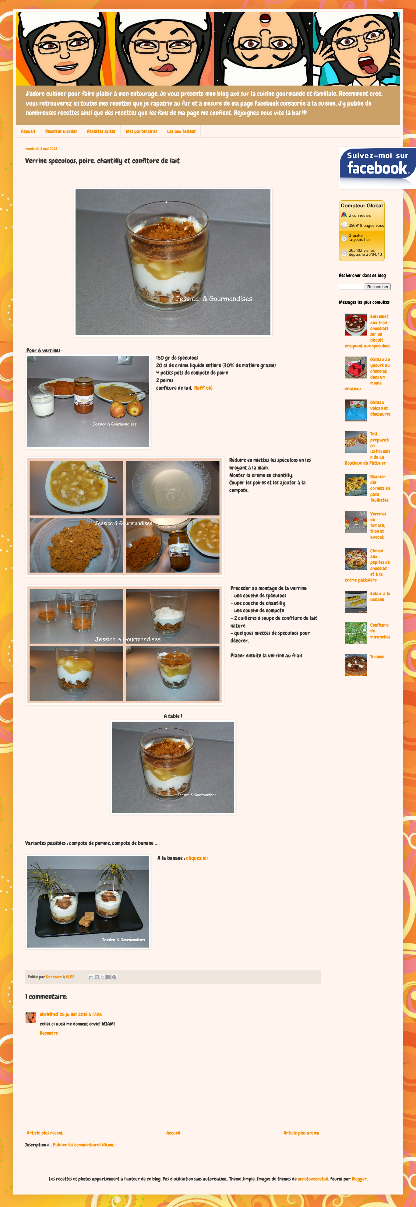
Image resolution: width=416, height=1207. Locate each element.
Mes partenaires (141, 131)
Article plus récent (45, 1133)
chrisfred (49, 1014)
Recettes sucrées (61, 131)
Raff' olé (203, 388)
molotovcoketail (313, 1179)
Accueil (28, 131)
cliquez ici (197, 858)
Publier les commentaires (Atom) (84, 1145)
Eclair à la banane (380, 596)
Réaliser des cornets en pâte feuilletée (380, 488)
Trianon (377, 656)
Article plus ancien (301, 1133)
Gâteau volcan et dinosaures (380, 408)
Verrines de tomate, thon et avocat (378, 525)
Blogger (359, 1179)
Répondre (49, 1033)
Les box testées (181, 131)
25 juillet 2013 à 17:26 (81, 1014)
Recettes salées (101, 131)
